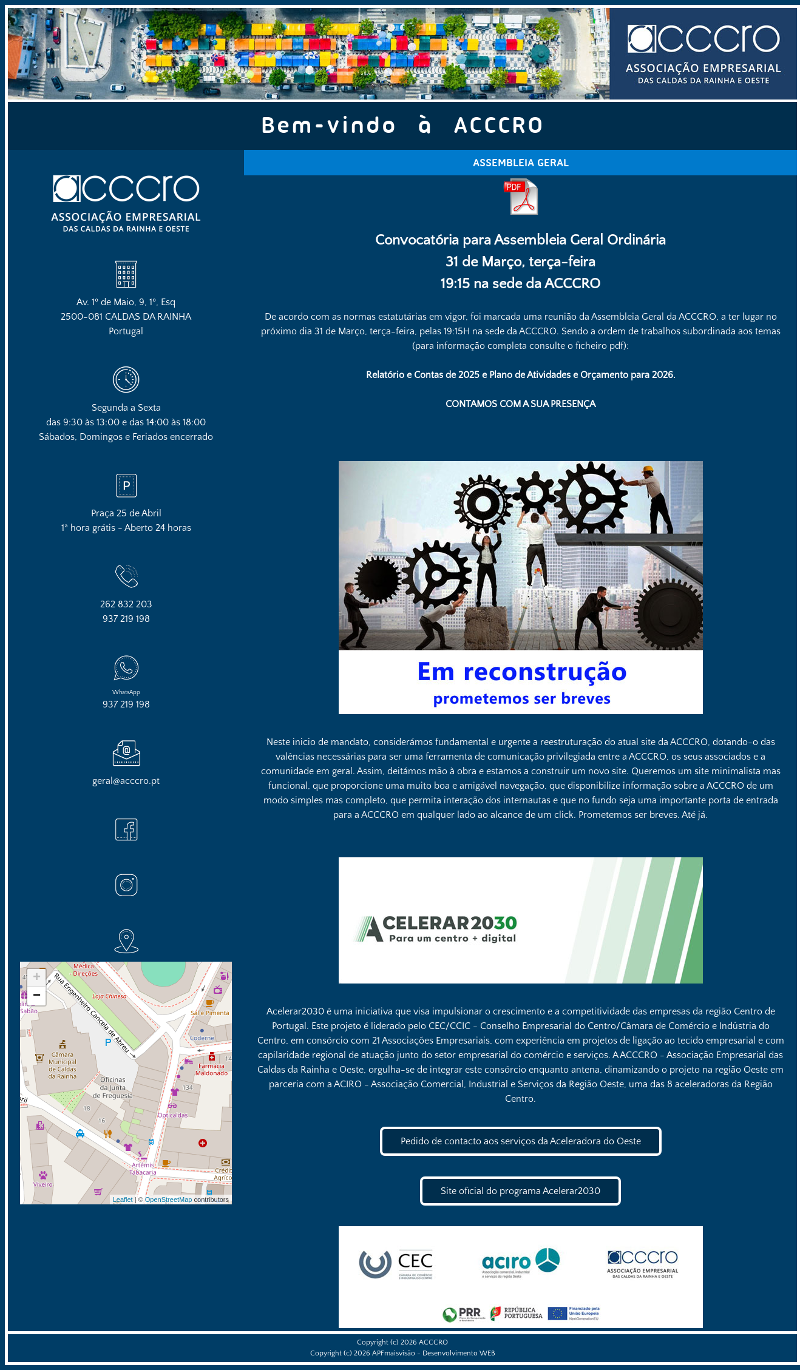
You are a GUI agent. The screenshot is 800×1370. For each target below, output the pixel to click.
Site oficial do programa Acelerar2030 (520, 1191)
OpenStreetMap (168, 1199)
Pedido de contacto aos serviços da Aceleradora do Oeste (521, 1141)
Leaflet (123, 1199)
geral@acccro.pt (126, 780)
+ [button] (37, 978)
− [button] (37, 996)
